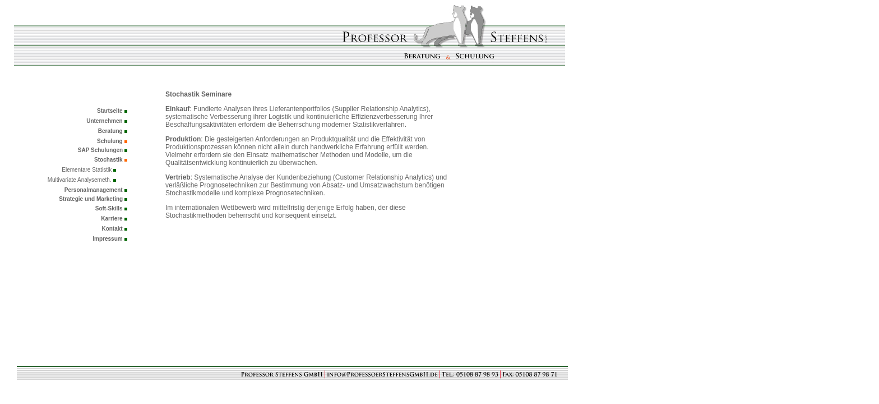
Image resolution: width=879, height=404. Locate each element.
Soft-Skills (109, 208)
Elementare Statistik (87, 170)
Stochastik (108, 160)
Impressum (107, 239)
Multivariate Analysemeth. (80, 180)
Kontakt (111, 229)
